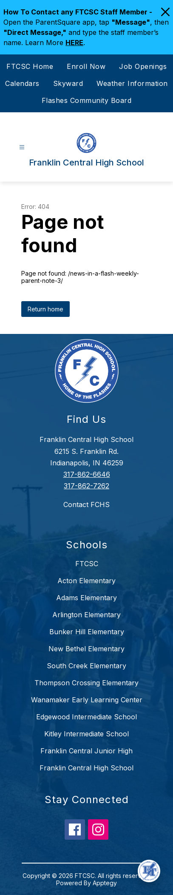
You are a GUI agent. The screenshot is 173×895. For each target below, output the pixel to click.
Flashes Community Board (87, 100)
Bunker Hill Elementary (86, 631)
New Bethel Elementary (86, 648)
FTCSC (86, 563)
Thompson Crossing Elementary (86, 682)
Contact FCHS (86, 504)
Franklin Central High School (86, 768)
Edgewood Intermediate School (86, 717)
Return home (45, 309)
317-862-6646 (86, 474)
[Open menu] (22, 147)
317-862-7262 (86, 486)
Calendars (22, 83)
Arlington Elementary (86, 614)
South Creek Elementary (86, 665)
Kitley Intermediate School (86, 734)
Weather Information (132, 83)
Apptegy (105, 882)
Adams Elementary (86, 597)
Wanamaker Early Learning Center (86, 699)
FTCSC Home (29, 66)
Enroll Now (86, 66)
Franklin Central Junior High (86, 751)
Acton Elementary (86, 580)
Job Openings (143, 66)
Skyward (68, 83)
